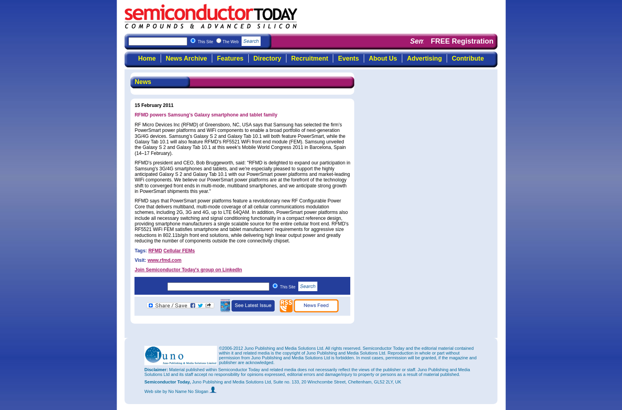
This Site (299, 287)
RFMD (155, 251)
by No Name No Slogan (190, 391)
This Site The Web (229, 42)
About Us (383, 58)
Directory (267, 58)
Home (147, 58)
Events (348, 58)
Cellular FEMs (179, 251)
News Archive (186, 58)
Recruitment (309, 58)
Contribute (468, 58)
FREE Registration (462, 41)
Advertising (424, 58)
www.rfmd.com (165, 260)
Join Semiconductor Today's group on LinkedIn (188, 270)
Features (230, 58)
